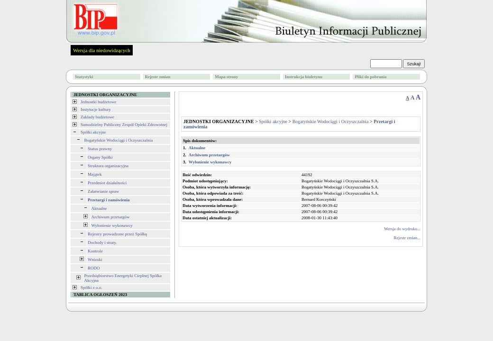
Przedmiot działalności (107, 182)
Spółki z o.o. (91, 287)
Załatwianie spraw (103, 191)
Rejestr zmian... (407, 237)
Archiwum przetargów (110, 217)
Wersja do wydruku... (402, 228)
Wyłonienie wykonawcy (112, 225)
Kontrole (95, 251)
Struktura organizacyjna (108, 165)
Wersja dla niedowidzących (101, 50)
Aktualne (99, 208)
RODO (94, 268)
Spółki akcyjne (93, 132)
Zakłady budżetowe (97, 117)
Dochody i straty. (102, 242)
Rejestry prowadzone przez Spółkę (117, 234)
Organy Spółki (100, 157)
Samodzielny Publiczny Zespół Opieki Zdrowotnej (124, 124)
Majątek (95, 174)
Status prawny (100, 148)
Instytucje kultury (96, 109)
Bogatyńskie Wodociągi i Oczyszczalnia (118, 140)
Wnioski (95, 259)
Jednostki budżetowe (98, 101)
